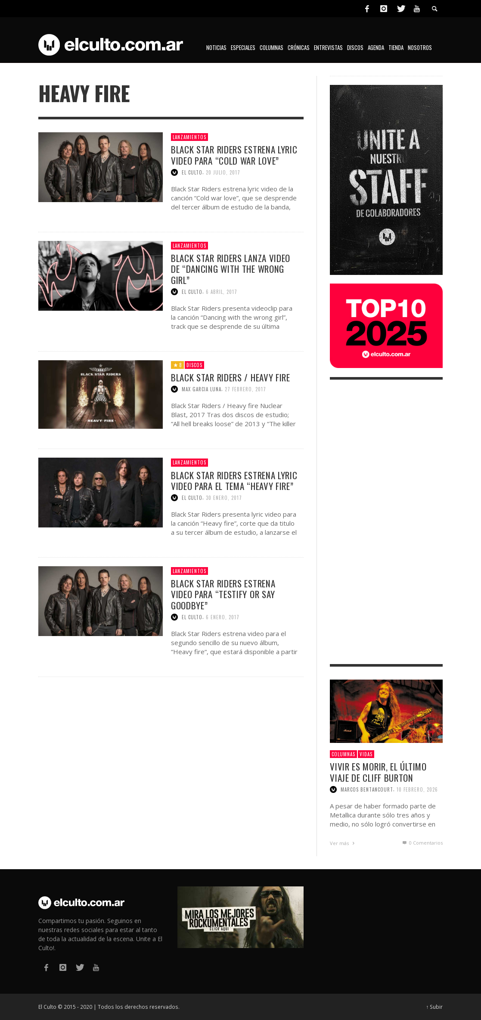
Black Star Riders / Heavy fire (230, 377)
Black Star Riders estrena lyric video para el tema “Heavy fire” (234, 480)
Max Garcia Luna (201, 389)
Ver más (343, 843)
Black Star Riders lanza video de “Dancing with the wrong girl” (230, 268)
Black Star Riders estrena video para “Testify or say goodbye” (223, 594)
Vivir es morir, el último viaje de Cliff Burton (378, 772)
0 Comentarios (422, 842)
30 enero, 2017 (224, 497)
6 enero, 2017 (222, 617)
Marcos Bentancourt (367, 789)
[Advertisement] (386, 522)
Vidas (366, 754)
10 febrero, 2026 (417, 789)
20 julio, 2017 (223, 172)
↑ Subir (434, 1006)
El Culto (192, 172)
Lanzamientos (189, 137)
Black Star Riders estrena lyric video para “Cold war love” (234, 155)
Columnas (343, 754)
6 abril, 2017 (221, 291)
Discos (194, 365)
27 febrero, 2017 (245, 389)
